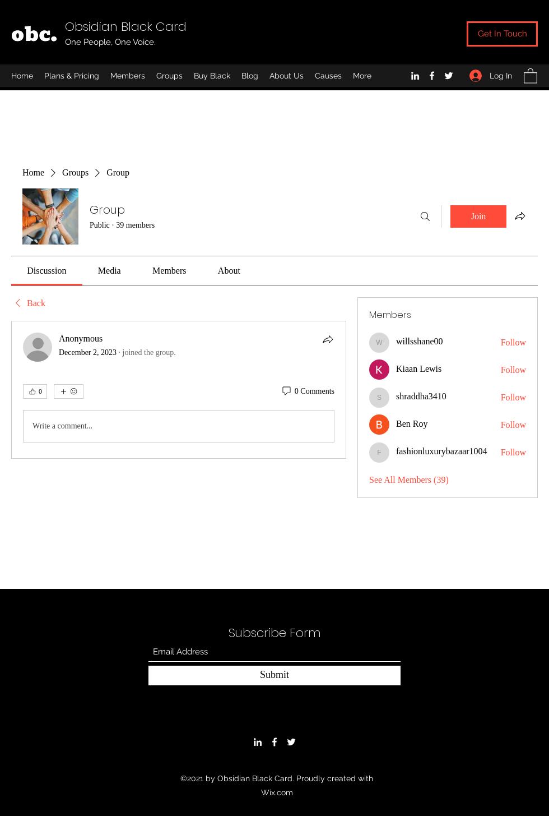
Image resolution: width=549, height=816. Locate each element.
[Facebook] (432, 75)
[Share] (327, 339)
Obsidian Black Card (126, 26)
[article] (178, 390)
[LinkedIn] (415, 75)
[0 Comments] (307, 391)
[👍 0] (35, 391)
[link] (46, 270)
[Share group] (520, 216)
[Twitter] (448, 75)
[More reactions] (68, 391)
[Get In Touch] (502, 34)
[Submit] (274, 675)
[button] (530, 75)
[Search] (425, 216)
